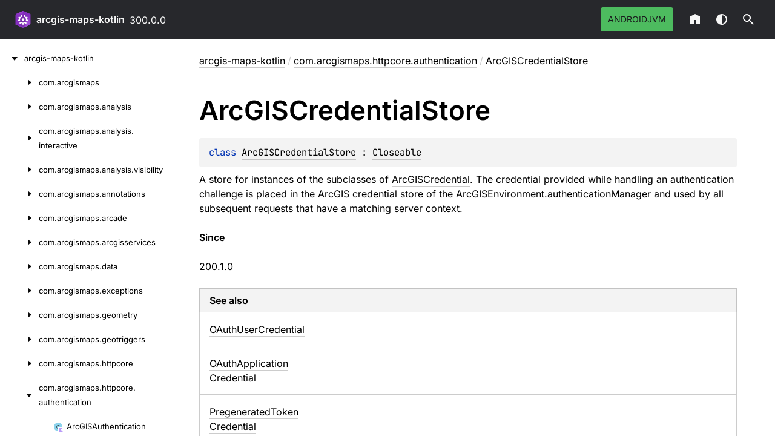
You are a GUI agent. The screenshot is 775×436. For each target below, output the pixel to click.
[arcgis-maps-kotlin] (12, 58)
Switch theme (722, 19)
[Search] (748, 19)
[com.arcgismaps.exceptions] (19, 291)
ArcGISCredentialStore (299, 152)
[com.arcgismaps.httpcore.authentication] (19, 394)
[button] (748, 19)
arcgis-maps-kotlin (80, 19)
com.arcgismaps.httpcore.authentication (385, 60)
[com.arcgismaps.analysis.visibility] (19, 169)
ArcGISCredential (431, 179)
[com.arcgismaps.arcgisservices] (19, 242)
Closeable (396, 152)
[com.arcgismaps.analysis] (19, 106)
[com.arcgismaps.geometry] (19, 315)
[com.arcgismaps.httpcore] (19, 363)
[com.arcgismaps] (19, 82)
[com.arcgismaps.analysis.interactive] (19, 138)
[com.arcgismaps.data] (19, 266)
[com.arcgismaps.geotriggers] (19, 339)
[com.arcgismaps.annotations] (19, 194)
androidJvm (637, 19)
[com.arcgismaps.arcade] (19, 218)
